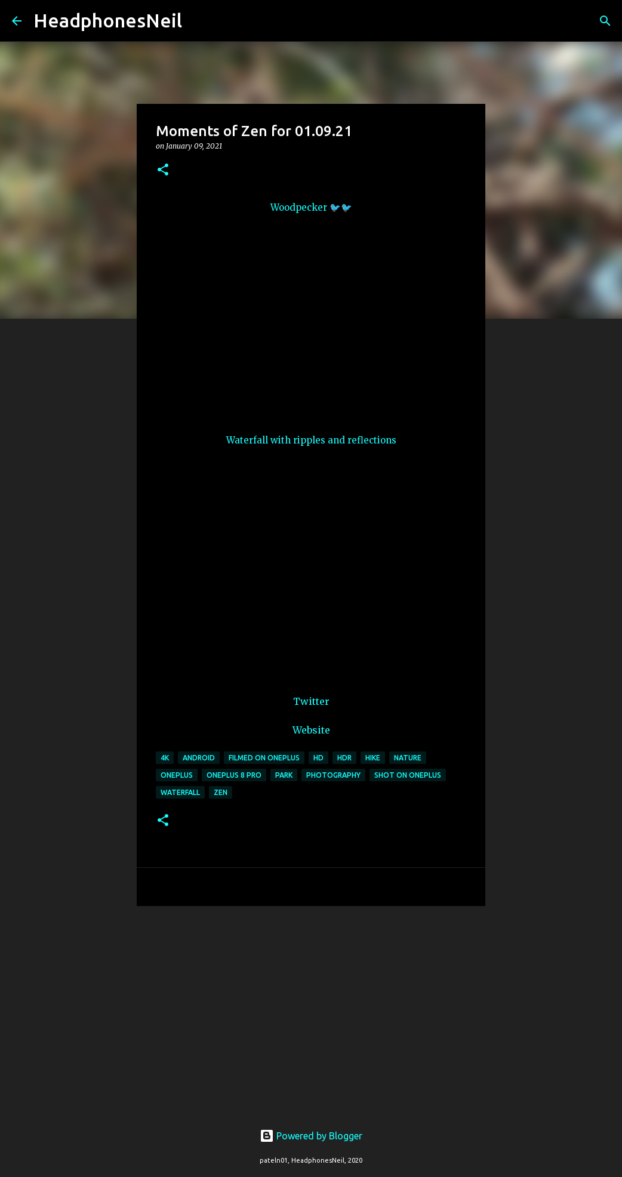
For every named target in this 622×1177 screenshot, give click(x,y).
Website (311, 730)
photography (333, 775)
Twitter (311, 701)
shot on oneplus (407, 775)
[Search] (199, 21)
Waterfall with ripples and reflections (311, 440)
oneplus (177, 775)
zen (220, 792)
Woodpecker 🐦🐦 (311, 207)
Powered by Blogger (311, 1135)
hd (318, 758)
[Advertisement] (311, 1007)
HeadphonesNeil (107, 20)
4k (165, 758)
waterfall (180, 792)
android (199, 758)
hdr (344, 758)
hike (372, 758)
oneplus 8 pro (234, 775)
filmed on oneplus (264, 758)
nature (407, 758)
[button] (163, 170)
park (283, 775)
